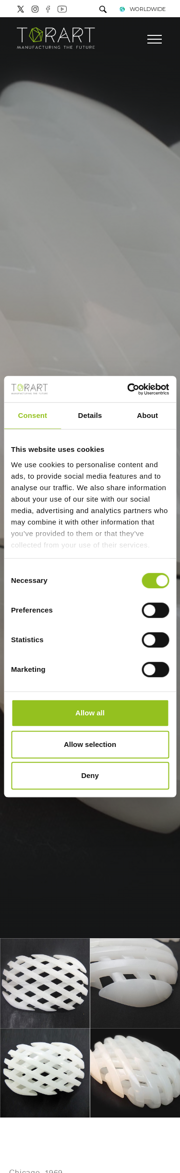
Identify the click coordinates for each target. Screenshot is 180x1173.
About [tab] (147, 415)
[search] (103, 10)
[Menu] (155, 38)
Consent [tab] (32, 415)
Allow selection (90, 744)
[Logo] (56, 38)
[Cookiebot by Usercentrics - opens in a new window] (128, 389)
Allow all (90, 713)
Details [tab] (90, 415)
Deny (90, 775)
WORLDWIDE (142, 9)
